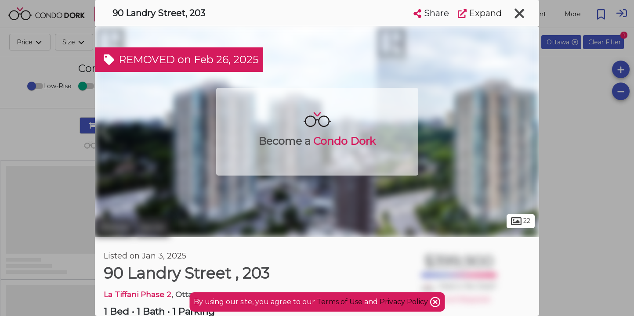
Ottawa (114, 227)
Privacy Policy (405, 302)
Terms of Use (339, 302)
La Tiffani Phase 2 (137, 294)
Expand (480, 13)
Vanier (152, 227)
